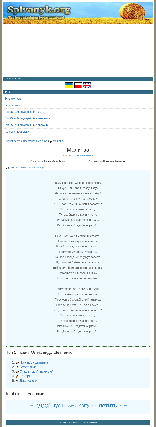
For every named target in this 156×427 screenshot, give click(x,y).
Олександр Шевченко (35, 141)
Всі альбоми (12, 105)
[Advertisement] (78, 50)
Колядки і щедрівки (16, 131)
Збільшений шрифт (18, 168)
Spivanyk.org (13, 141)
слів (31, 405)
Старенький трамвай (36, 371)
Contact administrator (89, 422)
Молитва (58, 141)
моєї (43, 405)
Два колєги (28, 380)
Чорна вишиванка (34, 362)
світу (84, 405)
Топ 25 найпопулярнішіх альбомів (26, 125)
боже (72, 405)
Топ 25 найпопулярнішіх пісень (24, 111)
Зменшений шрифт (36, 168)
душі (94, 405)
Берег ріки (28, 367)
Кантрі (25, 376)
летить (108, 405)
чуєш (59, 405)
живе (123, 405)
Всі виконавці (13, 98)
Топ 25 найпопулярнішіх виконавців (27, 118)
